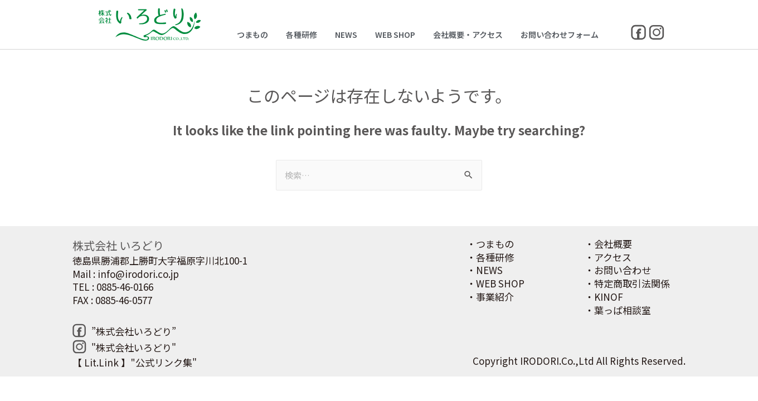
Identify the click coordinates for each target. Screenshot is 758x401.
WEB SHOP (395, 34)
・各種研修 (490, 257)
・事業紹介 (490, 297)
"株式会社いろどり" (133, 347)
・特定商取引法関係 (627, 283)
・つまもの (490, 244)
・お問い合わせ (618, 270)
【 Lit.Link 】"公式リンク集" (134, 362)
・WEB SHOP (495, 283)
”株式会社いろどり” (133, 331)
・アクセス (608, 257)
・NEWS (485, 270)
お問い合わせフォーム (560, 34)
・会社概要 (608, 244)
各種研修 (301, 34)
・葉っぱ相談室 (618, 310)
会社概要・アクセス (468, 34)
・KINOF (604, 297)
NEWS (346, 34)
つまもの (252, 34)
